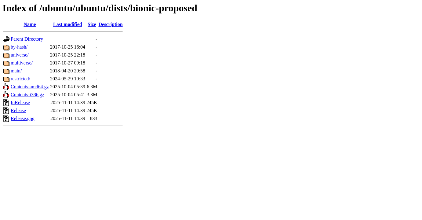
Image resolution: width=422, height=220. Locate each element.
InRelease (20, 102)
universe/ (20, 54)
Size (92, 24)
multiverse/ (22, 62)
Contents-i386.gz (27, 94)
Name (30, 24)
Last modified (67, 24)
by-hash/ (19, 47)
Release (18, 110)
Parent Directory (27, 39)
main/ (16, 70)
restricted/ (20, 78)
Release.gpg (23, 118)
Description (111, 24)
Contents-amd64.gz (30, 86)
